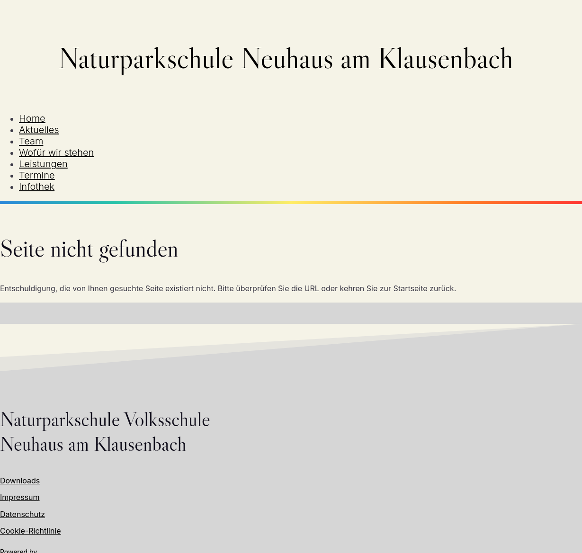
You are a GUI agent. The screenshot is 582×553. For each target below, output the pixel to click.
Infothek (36, 186)
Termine (37, 175)
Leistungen (43, 163)
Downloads (20, 480)
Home (32, 118)
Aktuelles (39, 129)
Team (31, 141)
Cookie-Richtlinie (30, 530)
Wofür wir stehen (56, 152)
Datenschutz (22, 514)
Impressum (20, 497)
